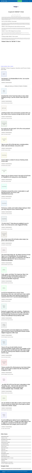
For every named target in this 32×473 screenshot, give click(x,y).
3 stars (16, 14)
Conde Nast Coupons (4, 459)
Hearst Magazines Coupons (5, 453)
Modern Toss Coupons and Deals (5, 134)
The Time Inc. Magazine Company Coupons (7, 463)
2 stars (14, 14)
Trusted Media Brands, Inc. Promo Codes (7, 462)
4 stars (17, 14)
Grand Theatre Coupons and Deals (6, 181)
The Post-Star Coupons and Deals (6, 198)
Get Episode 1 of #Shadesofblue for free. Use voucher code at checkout (11, 468)
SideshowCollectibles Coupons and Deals (7, 264)
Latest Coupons (8, 2)
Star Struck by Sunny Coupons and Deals (7, 319)
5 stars (19, 14)
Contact (13, 471)
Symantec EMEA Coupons (5, 436)
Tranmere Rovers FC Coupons (5, 442)
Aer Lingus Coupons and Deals (5, 428)
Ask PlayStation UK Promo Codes (6, 439)
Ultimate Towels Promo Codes (5, 456)
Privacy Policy (16, 471)
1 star (13, 14)
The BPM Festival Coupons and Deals (6, 213)
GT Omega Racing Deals (4, 443)
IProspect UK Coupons (4, 440)
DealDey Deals (3, 449)
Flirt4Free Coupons (4, 446)
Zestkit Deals (3, 460)
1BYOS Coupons (3, 452)
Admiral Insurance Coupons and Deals (6, 118)
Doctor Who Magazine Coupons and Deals (7, 374)
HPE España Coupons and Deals (5, 165)
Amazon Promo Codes (4, 450)
